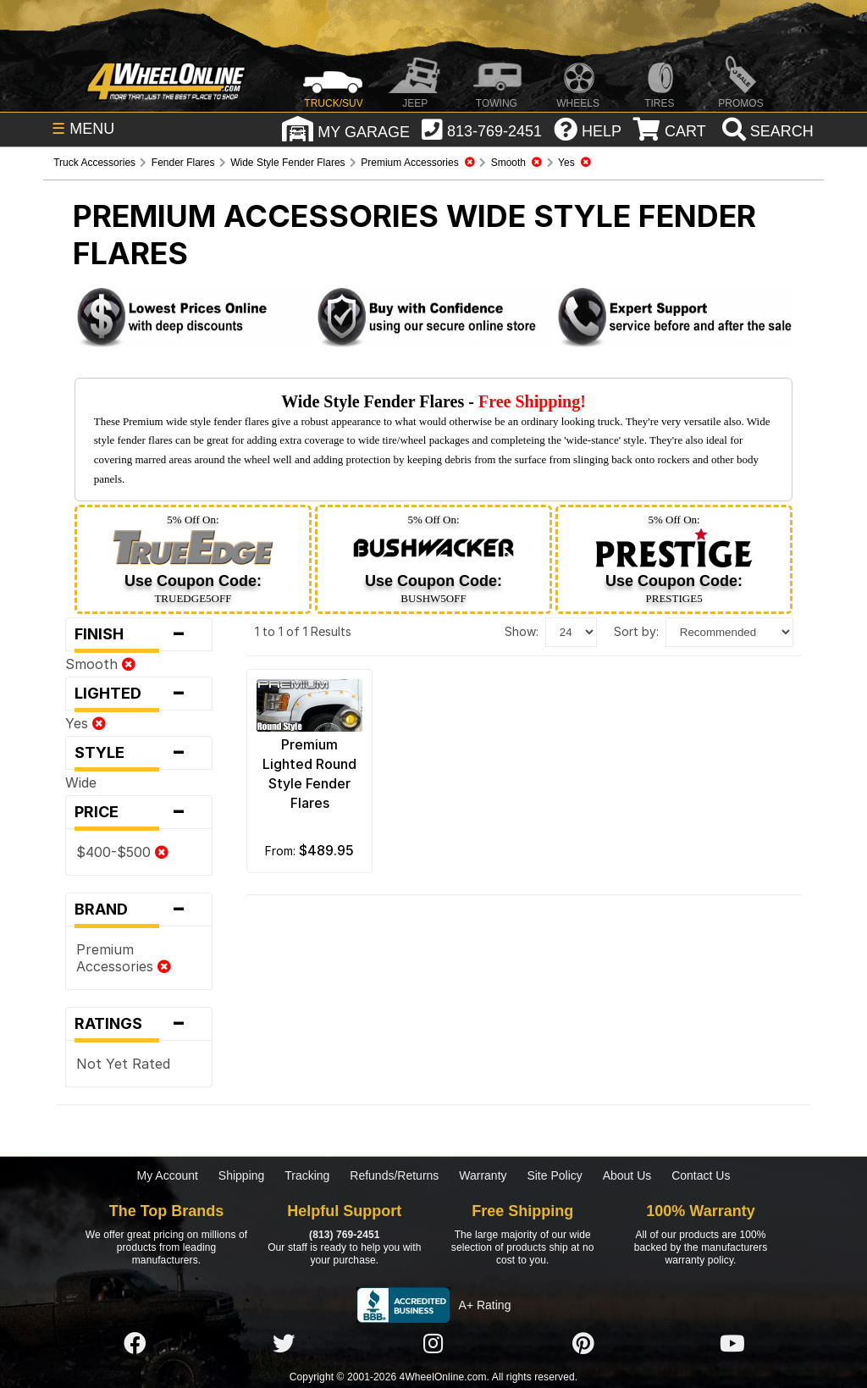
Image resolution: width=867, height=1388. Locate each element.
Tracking (306, 1175)
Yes (85, 723)
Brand (139, 909)
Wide (81, 782)
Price (139, 812)
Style (139, 753)
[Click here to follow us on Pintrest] (583, 1344)
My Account (167, 1175)
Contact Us (700, 1175)
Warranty (482, 1175)
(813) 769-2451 (344, 1235)
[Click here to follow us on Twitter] (284, 1344)
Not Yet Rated (123, 1063)
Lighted (139, 694)
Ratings (139, 1024)
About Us (627, 1175)
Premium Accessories (123, 958)
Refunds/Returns (394, 1175)
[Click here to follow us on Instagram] (433, 1344)
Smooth (100, 663)
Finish (139, 634)
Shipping (241, 1175)
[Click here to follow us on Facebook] (135, 1344)
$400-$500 (122, 851)
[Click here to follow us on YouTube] (732, 1344)
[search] (766, 131)
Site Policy (554, 1175)
